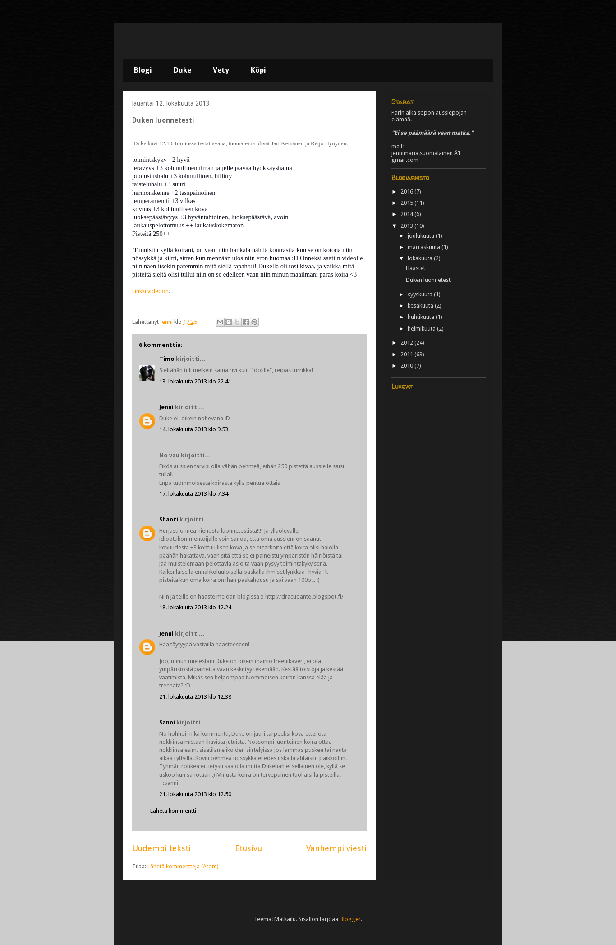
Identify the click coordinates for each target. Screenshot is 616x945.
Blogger (350, 919)
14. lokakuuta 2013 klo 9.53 (193, 429)
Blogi (143, 70)
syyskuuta (421, 294)
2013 (407, 225)
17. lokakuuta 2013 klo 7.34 (193, 493)
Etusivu (248, 848)
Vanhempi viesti (336, 848)
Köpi (258, 70)
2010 (407, 365)
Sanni (167, 722)
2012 (407, 342)
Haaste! (415, 268)
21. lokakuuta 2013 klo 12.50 (195, 794)
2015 (407, 202)
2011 (407, 354)
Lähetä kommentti (173, 810)
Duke (182, 70)
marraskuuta (424, 247)
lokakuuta (421, 258)
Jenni (166, 407)
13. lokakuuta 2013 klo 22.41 (195, 381)
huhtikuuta (422, 316)
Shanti (168, 519)
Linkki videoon (150, 291)
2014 (407, 214)
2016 (407, 191)
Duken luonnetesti (429, 280)
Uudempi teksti (161, 848)
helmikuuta (422, 328)
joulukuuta (422, 235)
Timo (167, 358)
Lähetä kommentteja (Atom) (183, 866)
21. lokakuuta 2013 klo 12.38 (195, 696)
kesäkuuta (421, 305)
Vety (221, 70)
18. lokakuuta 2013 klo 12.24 (195, 607)
